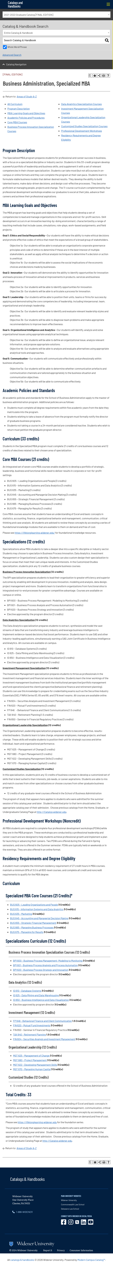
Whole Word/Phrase (17, 47)
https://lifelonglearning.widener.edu (37, 1122)
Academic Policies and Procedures (26, 117)
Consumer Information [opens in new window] (81, 1250)
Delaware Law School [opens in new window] (70, 1209)
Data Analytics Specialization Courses (81, 104)
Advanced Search (12, 54)
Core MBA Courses (17, 122)
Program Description (18, 108)
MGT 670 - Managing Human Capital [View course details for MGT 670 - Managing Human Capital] (32, 1069)
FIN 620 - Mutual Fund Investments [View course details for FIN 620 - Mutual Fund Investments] (31, 1025)
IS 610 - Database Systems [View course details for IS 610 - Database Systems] (27, 990)
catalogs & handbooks (22, 1259)
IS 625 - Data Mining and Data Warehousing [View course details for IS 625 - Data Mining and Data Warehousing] (36, 995)
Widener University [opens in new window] (69, 1200)
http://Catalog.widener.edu (51, 811)
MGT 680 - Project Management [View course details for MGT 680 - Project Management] (30, 1060)
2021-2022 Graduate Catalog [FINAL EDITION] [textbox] (28, 14)
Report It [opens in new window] (47, 1250)
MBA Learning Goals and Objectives (26, 113)
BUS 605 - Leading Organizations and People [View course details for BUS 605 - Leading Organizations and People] (34, 904)
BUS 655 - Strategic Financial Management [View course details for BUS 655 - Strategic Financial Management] (33, 922)
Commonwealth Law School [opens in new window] (72, 1204)
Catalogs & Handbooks (27, 1179)
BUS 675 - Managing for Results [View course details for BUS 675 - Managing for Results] (26, 932)
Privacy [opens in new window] (61, 1250)
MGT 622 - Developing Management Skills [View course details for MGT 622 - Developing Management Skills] (35, 1064)
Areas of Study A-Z (27, 96)
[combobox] (56, 14)
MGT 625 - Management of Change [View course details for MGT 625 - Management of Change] (31, 1055)
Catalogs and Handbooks (15, 4)
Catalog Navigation (16, 64)
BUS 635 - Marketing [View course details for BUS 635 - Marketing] (21, 913)
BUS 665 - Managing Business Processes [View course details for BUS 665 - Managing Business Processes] (32, 927)
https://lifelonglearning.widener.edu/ (35, 532)
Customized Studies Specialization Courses (84, 126)
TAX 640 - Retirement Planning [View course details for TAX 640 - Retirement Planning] (29, 1034)
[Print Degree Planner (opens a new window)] (90, 75)
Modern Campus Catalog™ (91, 1259)
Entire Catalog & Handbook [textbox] (18, 32)
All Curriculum (14, 104)
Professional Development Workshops (81, 130)
